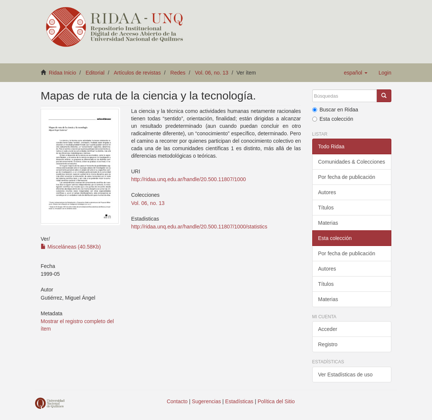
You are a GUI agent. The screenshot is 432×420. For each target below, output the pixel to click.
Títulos (326, 208)
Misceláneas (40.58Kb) (71, 247)
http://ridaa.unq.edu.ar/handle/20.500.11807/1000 (188, 179)
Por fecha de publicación (346, 177)
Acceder (327, 329)
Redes (177, 73)
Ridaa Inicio (62, 73)
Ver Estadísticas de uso (345, 375)
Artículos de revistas (137, 73)
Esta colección (332, 119)
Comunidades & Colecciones (351, 162)
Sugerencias (206, 401)
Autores (327, 192)
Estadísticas (239, 401)
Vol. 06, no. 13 (212, 73)
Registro (328, 344)
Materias (328, 223)
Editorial (95, 73)
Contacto (177, 401)
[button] (355, 72)
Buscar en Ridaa (335, 110)
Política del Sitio (276, 401)
